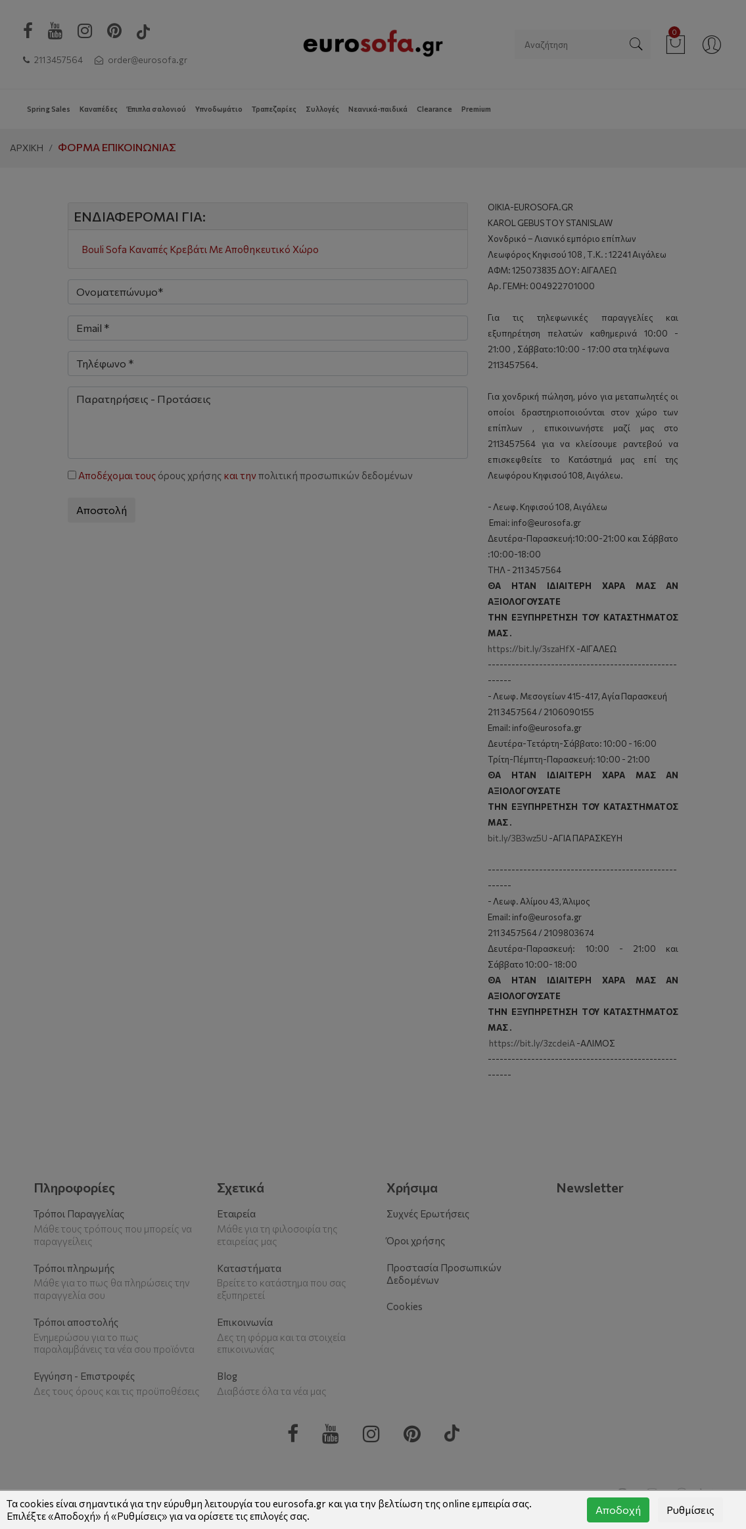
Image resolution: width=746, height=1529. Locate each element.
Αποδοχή (618, 1509)
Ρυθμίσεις (690, 1509)
